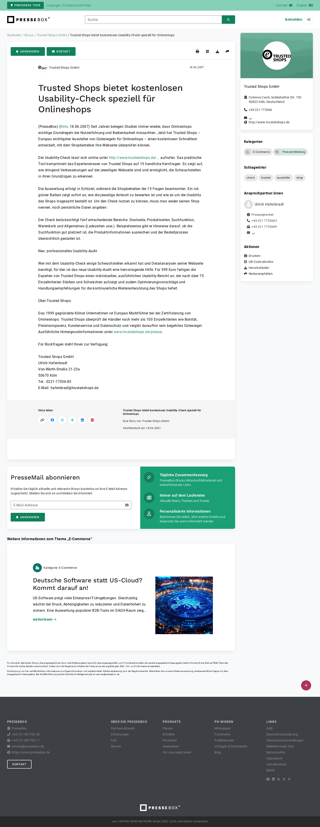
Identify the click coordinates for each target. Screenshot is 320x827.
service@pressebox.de (107, 674)
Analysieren (171, 746)
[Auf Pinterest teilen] (92, 420)
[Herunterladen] (217, 51)
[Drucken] (197, 51)
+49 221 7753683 (264, 220)
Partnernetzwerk (123, 728)
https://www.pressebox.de (31, 752)
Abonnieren (28, 51)
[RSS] (278, 779)
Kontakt (61, 51)
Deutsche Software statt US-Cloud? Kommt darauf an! (87, 584)
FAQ (114, 740)
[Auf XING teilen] (72, 420)
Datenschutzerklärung (282, 734)
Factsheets (222, 734)
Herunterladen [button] (259, 268)
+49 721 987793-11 (26, 740)
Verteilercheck (276, 764)
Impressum (274, 758)
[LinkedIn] (273, 779)
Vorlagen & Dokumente (230, 746)
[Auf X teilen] (62, 420)
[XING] (289, 779)
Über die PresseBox (129, 721)
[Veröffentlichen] (306, 685)
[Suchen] (228, 19)
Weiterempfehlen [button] (261, 274)
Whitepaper (222, 728)
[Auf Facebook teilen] (52, 420)
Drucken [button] (254, 256)
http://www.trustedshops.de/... (134, 158)
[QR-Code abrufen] (207, 51)
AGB (269, 728)
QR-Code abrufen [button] (261, 262)
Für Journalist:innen (177, 752)
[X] (284, 779)
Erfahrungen (120, 734)
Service (116, 746)
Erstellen (169, 734)
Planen (168, 728)
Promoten (170, 740)
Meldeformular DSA (280, 746)
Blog (217, 752)
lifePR (270, 770)
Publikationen (224, 740)
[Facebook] (268, 779)
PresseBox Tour (25, 5)
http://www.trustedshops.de (269, 122)
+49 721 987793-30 (26, 734)
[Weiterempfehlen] (227, 51)
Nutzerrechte (275, 752)
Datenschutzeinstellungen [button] (285, 740)
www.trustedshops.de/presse (138, 332)
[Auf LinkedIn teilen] (82, 420)
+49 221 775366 (260, 110)
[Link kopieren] (42, 420)
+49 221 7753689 (264, 226)
